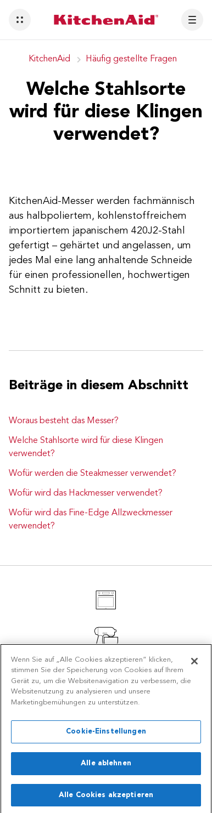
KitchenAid (49, 59)
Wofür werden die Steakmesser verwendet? (92, 473)
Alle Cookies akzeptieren (106, 799)
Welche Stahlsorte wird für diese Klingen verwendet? (86, 447)
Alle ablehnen (106, 767)
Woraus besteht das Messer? (64, 421)
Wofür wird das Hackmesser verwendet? (86, 493)
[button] (20, 20)
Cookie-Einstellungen (106, 736)
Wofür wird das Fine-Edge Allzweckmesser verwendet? (90, 520)
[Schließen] (194, 665)
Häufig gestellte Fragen (131, 59)
